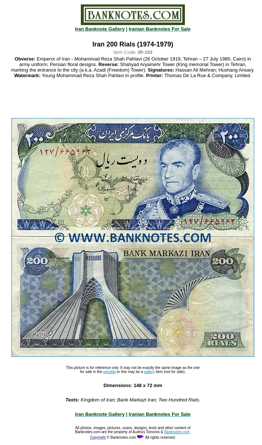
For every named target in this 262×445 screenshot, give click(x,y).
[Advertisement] (132, 98)
